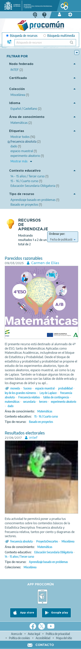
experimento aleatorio (63, 401)
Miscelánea (68, 541)
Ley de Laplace (48, 393)
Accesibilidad (43, 638)
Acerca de (16, 634)
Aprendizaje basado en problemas (48, 562)
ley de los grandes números (20, 393)
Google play (59, 613)
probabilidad (65, 388)
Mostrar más (18, 161)
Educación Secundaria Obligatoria (53, 552)
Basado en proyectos (41, 422)
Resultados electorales (25, 432)
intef (33, 437)
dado (11, 406)
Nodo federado (21, 64)
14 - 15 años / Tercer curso (19, 556)
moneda (15, 388)
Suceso (27, 388)
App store (26, 613)
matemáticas (12, 401)
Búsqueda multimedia (59, 36)
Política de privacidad (58, 634)
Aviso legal (34, 634)
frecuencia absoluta (21, 541)
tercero (43, 401)
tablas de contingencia (56, 397)
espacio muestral (45, 388)
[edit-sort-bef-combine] (62, 239)
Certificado (18, 78)
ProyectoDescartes (47, 541)
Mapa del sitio (64, 638)
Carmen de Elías (45, 263)
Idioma (14, 103)
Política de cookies (19, 638)
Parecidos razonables (24, 258)
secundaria (29, 401)
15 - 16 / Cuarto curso (46, 416)
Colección (17, 89)
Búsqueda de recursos (22, 36)
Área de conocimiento (26, 117)
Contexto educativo (25, 170)
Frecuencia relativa (29, 397)
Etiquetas (16, 131)
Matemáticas (44, 411)
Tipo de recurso (21, 194)
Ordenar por (56, 234)
